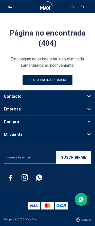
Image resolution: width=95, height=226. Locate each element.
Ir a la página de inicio (47, 80)
